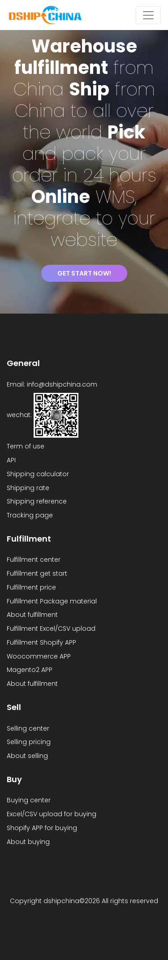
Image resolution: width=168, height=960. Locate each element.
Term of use (25, 446)
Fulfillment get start (37, 573)
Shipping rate (28, 487)
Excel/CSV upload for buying (51, 813)
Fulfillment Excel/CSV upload (51, 628)
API (11, 460)
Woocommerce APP (39, 656)
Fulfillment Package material (52, 601)
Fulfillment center (33, 559)
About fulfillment (32, 614)
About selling (27, 755)
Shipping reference (37, 501)
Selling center (28, 728)
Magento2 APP (29, 669)
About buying (28, 841)
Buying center (29, 800)
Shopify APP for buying (42, 827)
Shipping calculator (38, 473)
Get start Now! (84, 273)
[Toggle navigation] (148, 15)
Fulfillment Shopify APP (41, 642)
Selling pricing (29, 741)
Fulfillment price (31, 587)
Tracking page (30, 515)
